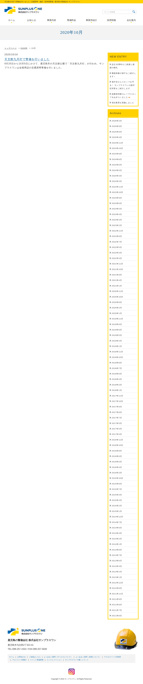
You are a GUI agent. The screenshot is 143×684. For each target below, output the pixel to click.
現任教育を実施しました (123, 103)
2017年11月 (117, 396)
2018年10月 (117, 357)
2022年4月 (117, 253)
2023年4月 (117, 214)
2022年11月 (117, 231)
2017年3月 (117, 434)
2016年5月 (117, 462)
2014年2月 (117, 539)
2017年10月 (117, 401)
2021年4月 (117, 280)
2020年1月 (117, 313)
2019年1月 (117, 346)
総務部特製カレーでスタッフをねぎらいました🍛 (123, 95)
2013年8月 (117, 550)
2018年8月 (117, 363)
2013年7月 (117, 555)
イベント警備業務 (36, 660)
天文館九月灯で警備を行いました (27, 59)
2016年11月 (117, 440)
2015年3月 (117, 500)
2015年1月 (117, 511)
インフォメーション (54, 660)
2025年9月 (117, 126)
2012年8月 (117, 588)
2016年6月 (117, 456)
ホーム (11, 657)
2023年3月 (117, 220)
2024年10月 (117, 148)
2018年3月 (117, 385)
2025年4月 (117, 137)
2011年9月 (117, 599)
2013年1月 (117, 577)
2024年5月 (117, 170)
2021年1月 (117, 286)
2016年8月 (117, 451)
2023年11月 (117, 187)
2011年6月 (117, 616)
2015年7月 (117, 489)
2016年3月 (117, 473)
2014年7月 (117, 522)
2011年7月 (117, 610)
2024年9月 (117, 154)
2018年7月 (117, 368)
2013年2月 (117, 572)
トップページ (10, 48)
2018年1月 (117, 390)
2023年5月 (117, 209)
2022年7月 (117, 242)
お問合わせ (21, 657)
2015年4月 (117, 495)
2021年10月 (117, 269)
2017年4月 (117, 429)
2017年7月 (117, 418)
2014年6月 (117, 528)
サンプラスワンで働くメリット (77, 660)
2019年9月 (117, 324)
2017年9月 (117, 407)
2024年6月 (117, 165)
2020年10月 (117, 297)
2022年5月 (117, 247)
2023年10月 (117, 192)
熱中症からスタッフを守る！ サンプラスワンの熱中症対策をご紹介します (122, 85)
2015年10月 (117, 478)
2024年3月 (117, 181)
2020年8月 (117, 302)
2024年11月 (117, 143)
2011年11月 (117, 594)
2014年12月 (117, 517)
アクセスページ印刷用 (112, 657)
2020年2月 (117, 308)
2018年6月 (117, 374)
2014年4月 (117, 533)
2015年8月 (117, 484)
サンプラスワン (70, 679)
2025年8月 (117, 132)
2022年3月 (117, 258)
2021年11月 (117, 264)
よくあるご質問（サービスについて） (58, 657)
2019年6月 (117, 330)
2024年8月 (117, 159)
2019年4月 (117, 341)
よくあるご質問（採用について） (88, 657)
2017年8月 (117, 412)
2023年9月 (117, 198)
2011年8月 (117, 605)
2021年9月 (117, 275)
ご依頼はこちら (35, 657)
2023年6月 (117, 203)
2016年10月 (117, 445)
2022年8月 (117, 236)
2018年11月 (117, 352)
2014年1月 (117, 544)
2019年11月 (117, 319)
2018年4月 (117, 379)
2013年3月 (117, 566)
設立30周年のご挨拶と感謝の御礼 (122, 66)
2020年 (24, 48)
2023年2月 (117, 225)
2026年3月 (117, 121)
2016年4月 (117, 467)
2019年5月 (117, 335)
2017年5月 (117, 423)
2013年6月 (117, 561)
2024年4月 (117, 176)
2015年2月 (117, 506)
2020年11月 (117, 291)
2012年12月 (117, 583)
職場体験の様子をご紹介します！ (123, 74)
